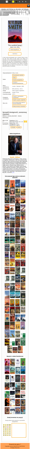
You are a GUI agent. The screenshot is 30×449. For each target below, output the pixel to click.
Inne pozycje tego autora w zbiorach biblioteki (19, 103)
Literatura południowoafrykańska (18, 83)
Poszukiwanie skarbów (18, 75)
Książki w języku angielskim (19, 99)
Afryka (14, 77)
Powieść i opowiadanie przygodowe (18, 97)
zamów (19, 127)
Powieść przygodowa (18, 79)
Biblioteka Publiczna (15, 9)
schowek (13, 127)
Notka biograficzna (15, 49)
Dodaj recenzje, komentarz (19, 106)
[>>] (13, 172)
